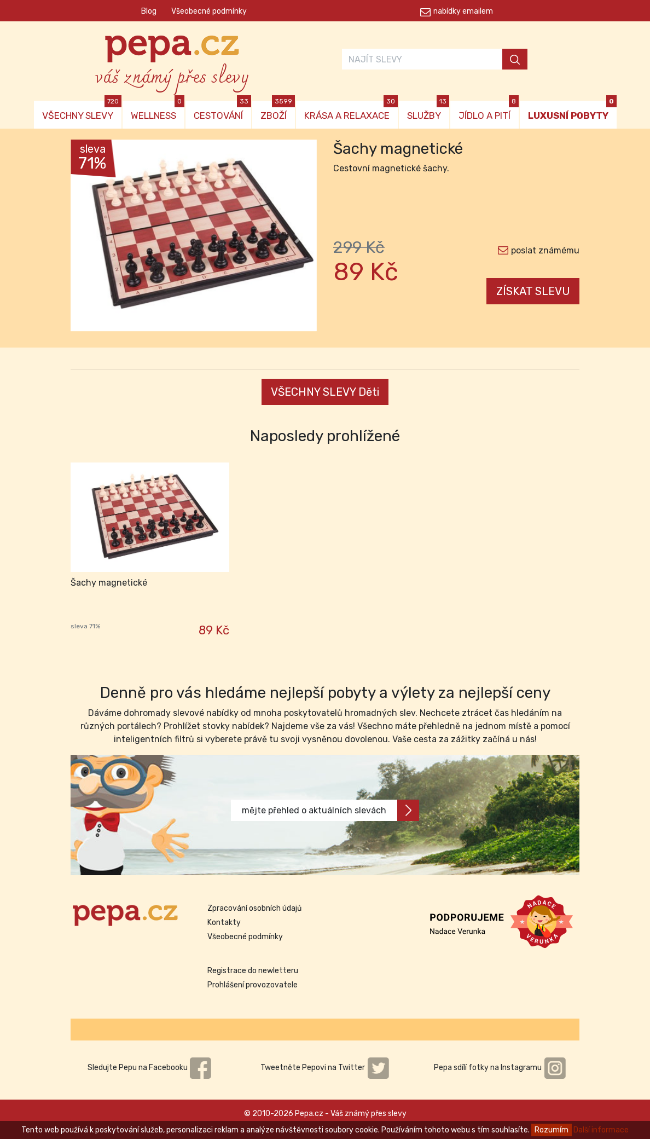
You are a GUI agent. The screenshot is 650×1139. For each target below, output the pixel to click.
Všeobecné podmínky (209, 11)
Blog (148, 11)
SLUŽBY (428, 111)
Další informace (601, 1130)
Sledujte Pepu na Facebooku (150, 1067)
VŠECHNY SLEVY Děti (325, 391)
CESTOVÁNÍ (222, 111)
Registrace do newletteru (252, 970)
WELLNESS (157, 111)
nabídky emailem (463, 11)
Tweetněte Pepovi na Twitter (325, 1067)
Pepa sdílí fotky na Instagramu (500, 1067)
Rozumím (551, 1130)
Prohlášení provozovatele (252, 985)
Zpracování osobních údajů (254, 908)
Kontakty (224, 922)
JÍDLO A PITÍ (489, 111)
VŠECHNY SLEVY (81, 111)
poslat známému (545, 250)
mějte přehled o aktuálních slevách (330, 810)
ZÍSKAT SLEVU (533, 291)
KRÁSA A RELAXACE (351, 111)
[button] (89, 238)
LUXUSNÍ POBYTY (572, 111)
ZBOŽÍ (277, 111)
